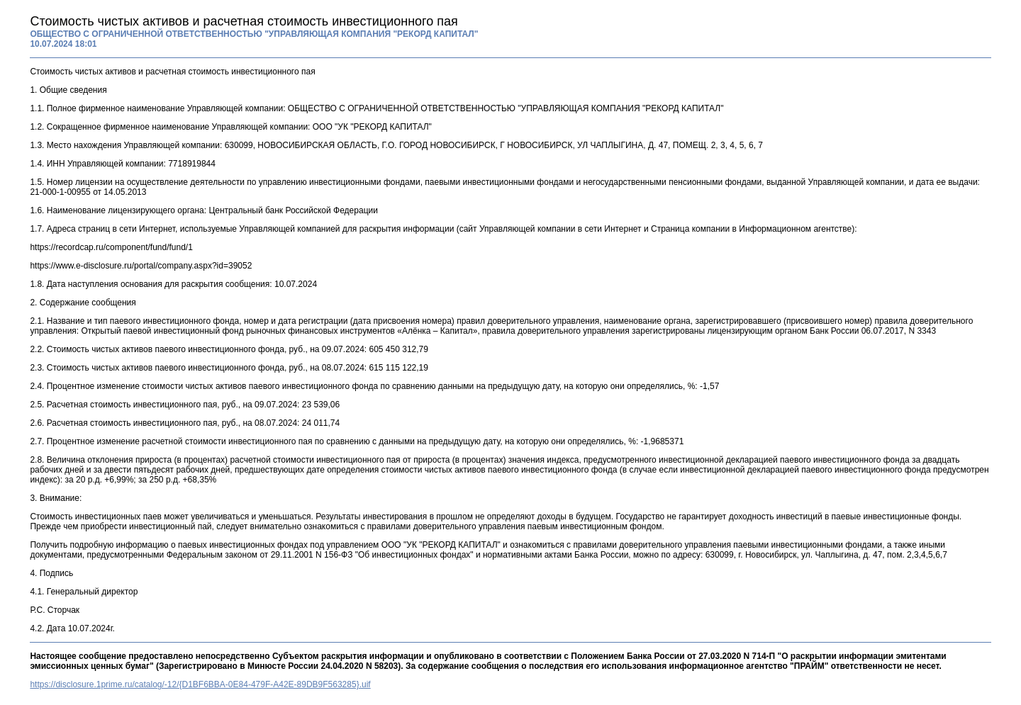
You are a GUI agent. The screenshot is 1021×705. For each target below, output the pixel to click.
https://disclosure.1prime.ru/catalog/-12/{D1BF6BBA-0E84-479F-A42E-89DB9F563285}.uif (200, 684)
